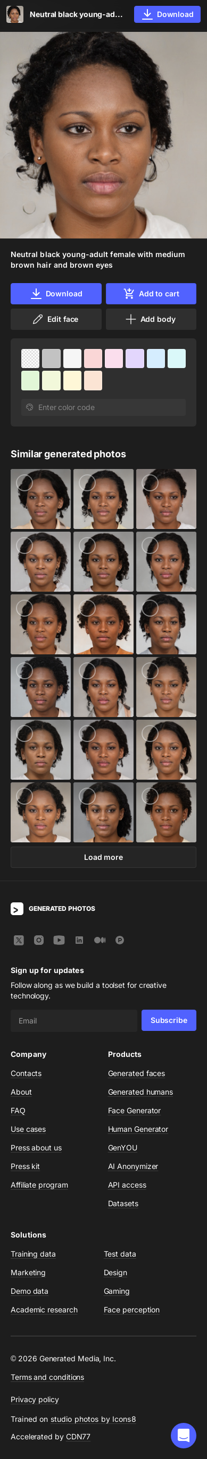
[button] (183, 1435)
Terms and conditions (47, 1376)
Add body (150, 319)
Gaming (117, 1290)
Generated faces (136, 1073)
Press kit (25, 1166)
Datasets (123, 1203)
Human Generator (138, 1128)
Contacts (26, 1073)
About (21, 1091)
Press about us (36, 1147)
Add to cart (151, 293)
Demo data (29, 1290)
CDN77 (78, 1436)
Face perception (132, 1309)
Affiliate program (39, 1184)
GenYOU (123, 1147)
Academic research (44, 1309)
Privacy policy (35, 1399)
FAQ (18, 1110)
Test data (120, 1253)
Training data (33, 1253)
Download (56, 293)
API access (127, 1184)
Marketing (28, 1272)
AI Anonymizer (133, 1166)
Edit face (54, 319)
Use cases (28, 1128)
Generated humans (140, 1091)
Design (116, 1272)
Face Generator (134, 1110)
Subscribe (169, 1020)
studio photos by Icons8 (93, 1418)
